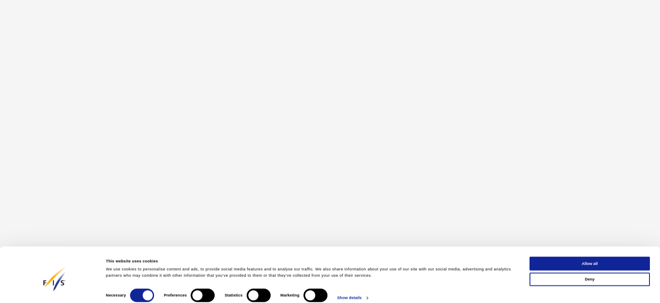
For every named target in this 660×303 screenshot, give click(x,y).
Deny (590, 270)
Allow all (590, 254)
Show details (349, 289)
